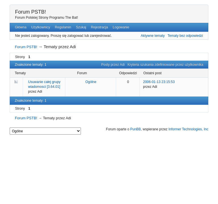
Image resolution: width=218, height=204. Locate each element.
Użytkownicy (40, 27)
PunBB (135, 129)
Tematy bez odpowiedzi (185, 36)
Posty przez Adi (113, 65)
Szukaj (81, 27)
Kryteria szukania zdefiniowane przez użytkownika (165, 65)
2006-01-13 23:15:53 (159, 82)
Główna (20, 27)
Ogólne (91, 82)
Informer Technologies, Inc (188, 129)
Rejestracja (99, 27)
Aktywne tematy (153, 36)
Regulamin (63, 27)
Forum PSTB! (30, 12)
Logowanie (121, 27)
